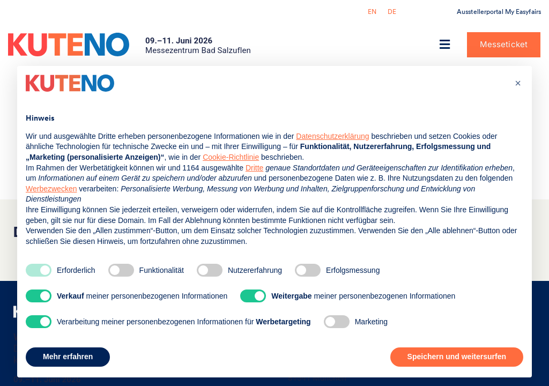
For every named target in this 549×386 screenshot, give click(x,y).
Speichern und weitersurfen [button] (456, 356)
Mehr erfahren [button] (68, 356)
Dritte (254, 168)
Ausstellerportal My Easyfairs (499, 12)
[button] (445, 45)
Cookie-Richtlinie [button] (231, 157)
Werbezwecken (51, 188)
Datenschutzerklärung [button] (332, 136)
